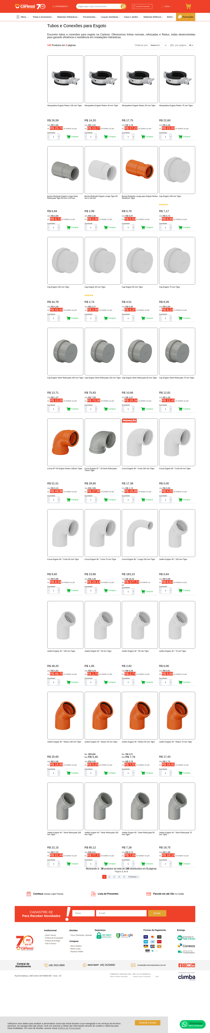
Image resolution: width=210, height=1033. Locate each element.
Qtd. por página (178, 45)
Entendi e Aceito (147, 1022)
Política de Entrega (52, 980)
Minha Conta (75, 988)
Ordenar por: (141, 45)
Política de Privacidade (69, 1028)
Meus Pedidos (76, 985)
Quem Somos (50, 975)
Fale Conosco (50, 983)
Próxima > (133, 916)
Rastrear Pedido (77, 991)
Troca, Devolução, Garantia (81, 975)
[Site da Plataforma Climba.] (186, 1015)
